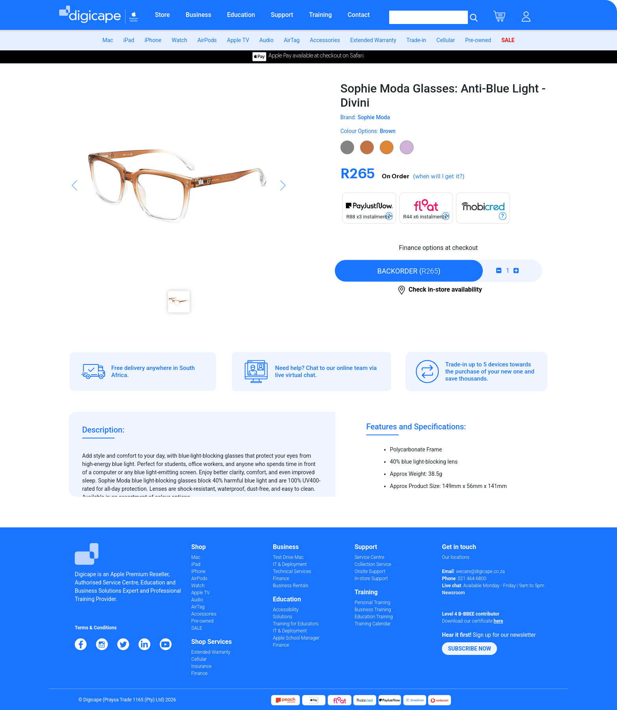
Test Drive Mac (288, 557)
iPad (128, 40)
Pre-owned (478, 40)
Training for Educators (295, 624)
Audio (266, 40)
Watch (179, 40)
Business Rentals (290, 585)
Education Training (374, 616)
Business (198, 14)
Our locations (455, 557)
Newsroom (453, 592)
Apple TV (238, 40)
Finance (199, 673)
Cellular (445, 40)
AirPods (207, 40)
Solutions (282, 616)
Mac (107, 40)
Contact (358, 14)
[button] (74, 201)
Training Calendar (373, 624)
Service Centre (369, 557)
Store (162, 14)
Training (320, 14)
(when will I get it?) (438, 176)
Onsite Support (370, 571)
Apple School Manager (296, 638)
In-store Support (371, 578)
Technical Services (292, 571)
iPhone (152, 40)
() (409, 270)
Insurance (201, 666)
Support (282, 14)
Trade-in (416, 40)
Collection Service (373, 564)
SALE (507, 40)
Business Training (373, 609)
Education (241, 14)
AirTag (291, 40)
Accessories (325, 40)
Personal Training (372, 602)
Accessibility (285, 609)
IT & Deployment (290, 564)
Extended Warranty (373, 40)
